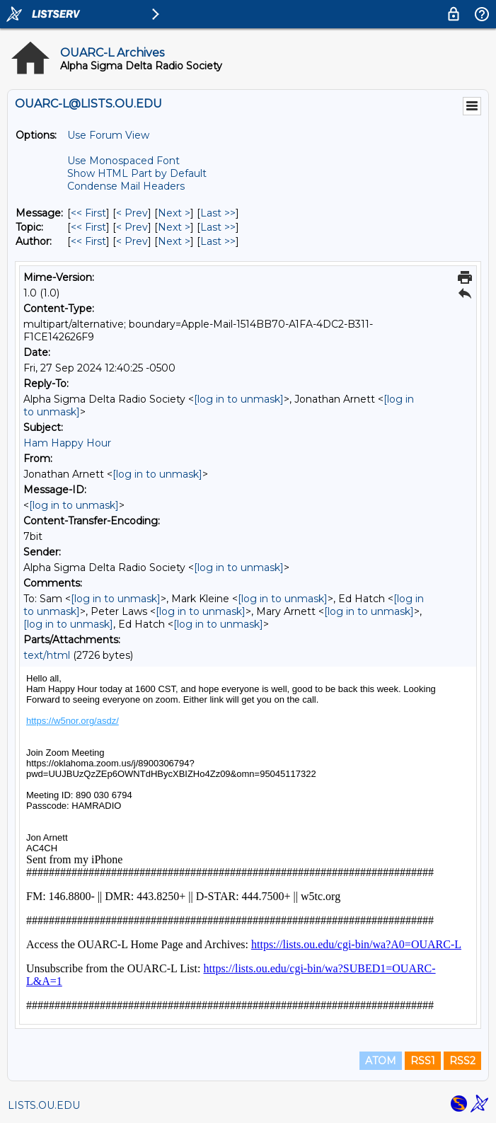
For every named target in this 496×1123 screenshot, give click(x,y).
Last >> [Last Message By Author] (218, 241)
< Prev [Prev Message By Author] (132, 241)
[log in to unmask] (239, 399)
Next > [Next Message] (174, 213)
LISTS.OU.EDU (44, 1105)
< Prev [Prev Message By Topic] (132, 227)
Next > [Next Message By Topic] (174, 227)
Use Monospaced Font (123, 160)
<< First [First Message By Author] (88, 241)
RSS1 (422, 1060)
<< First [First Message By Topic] (88, 227)
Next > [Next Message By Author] (174, 241)
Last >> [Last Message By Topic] (218, 227)
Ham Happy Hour (67, 443)
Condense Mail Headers (126, 186)
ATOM (380, 1060)
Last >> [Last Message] (218, 213)
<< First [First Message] (88, 213)
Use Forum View (108, 135)
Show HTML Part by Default (137, 173)
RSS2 (462, 1060)
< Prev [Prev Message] (132, 213)
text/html (46, 655)
